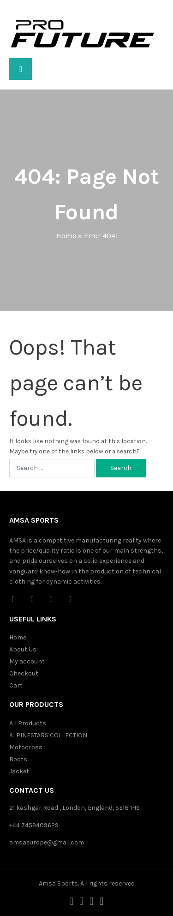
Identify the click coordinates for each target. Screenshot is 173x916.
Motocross (25, 747)
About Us (22, 649)
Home (66, 235)
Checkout (23, 673)
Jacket (19, 771)
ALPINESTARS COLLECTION (48, 735)
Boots (18, 759)
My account (27, 661)
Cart (16, 685)
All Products (27, 723)
